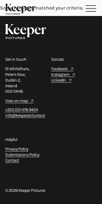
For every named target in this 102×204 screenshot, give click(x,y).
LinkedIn (58, 80)
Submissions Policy (22, 154)
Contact (12, 160)
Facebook (59, 68)
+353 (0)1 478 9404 (21, 109)
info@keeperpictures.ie (25, 115)
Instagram (60, 74)
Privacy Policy (16, 148)
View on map (16, 100)
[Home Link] (20, 9)
